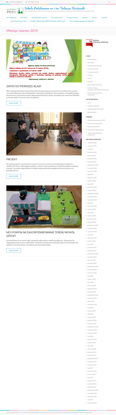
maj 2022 (90, 235)
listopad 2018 (91, 323)
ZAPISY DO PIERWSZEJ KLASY (23, 86)
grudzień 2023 (92, 187)
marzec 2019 (91, 311)
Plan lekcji (24, 17)
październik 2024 (92, 165)
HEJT (89, 103)
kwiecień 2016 (92, 403)
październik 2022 (92, 225)
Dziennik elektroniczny (39, 17)
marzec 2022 (91, 241)
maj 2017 (90, 368)
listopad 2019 (91, 292)
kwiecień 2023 (92, 206)
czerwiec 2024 (92, 171)
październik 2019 (92, 295)
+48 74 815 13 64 (32, 2)
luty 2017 (90, 377)
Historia (85, 17)
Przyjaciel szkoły (72, 17)
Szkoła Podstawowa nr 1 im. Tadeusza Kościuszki (55, 8)
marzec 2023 (91, 209)
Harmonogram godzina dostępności (82, 21)
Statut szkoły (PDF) (93, 126)
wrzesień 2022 (92, 228)
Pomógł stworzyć (40, 412)
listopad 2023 (91, 190)
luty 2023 (90, 212)
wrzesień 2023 (92, 196)
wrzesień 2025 (92, 143)
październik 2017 (92, 358)
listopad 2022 (91, 222)
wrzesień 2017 (92, 361)
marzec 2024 (91, 181)
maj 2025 (90, 149)
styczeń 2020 (91, 285)
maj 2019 (90, 308)
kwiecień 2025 (92, 152)
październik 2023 (92, 193)
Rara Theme (74, 412)
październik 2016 (92, 390)
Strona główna (11, 17)
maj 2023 (90, 203)
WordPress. (88, 412)
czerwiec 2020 (92, 273)
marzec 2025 (91, 155)
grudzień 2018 (92, 320)
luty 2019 (90, 314)
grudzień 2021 (92, 247)
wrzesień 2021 (92, 257)
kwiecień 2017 (92, 371)
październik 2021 (92, 254)
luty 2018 (90, 346)
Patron (94, 17)
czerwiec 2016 (92, 396)
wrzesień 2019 (92, 298)
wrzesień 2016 (92, 393)
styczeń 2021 (91, 260)
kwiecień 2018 (92, 339)
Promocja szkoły (56, 17)
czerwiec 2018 (92, 333)
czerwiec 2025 (92, 146)
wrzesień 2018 (92, 330)
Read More (13, 103)
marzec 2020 (91, 279)
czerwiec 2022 (92, 231)
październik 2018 (92, 327)
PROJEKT (11, 159)
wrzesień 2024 (92, 168)
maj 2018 (90, 336)
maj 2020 (90, 276)
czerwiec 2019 (92, 304)
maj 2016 (90, 399)
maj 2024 (90, 174)
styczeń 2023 (91, 216)
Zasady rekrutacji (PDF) (94, 123)
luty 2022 (90, 244)
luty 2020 (90, 282)
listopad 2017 (91, 355)
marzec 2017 (91, 374)
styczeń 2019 (91, 317)
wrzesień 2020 (92, 269)
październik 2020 (92, 266)
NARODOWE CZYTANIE (95, 109)
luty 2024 (90, 184)
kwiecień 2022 (92, 238)
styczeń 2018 (91, 349)
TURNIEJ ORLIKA (93, 106)
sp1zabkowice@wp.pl (14, 2)
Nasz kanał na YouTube (18, 21)
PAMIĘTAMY (91, 112)
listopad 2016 (91, 387)
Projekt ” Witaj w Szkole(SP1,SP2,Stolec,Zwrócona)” (48, 21)
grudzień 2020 (92, 263)
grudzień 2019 (92, 288)
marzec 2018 (91, 342)
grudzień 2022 (92, 219)
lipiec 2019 (90, 301)
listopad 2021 (91, 250)
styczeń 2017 (91, 380)
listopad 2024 (91, 162)
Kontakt (104, 17)
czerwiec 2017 (92, 365)
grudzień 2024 (92, 158)
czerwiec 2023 (92, 200)
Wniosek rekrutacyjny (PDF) (96, 120)
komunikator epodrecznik (95, 130)
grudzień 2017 (92, 352)
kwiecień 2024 (92, 177)
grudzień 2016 (92, 384)
